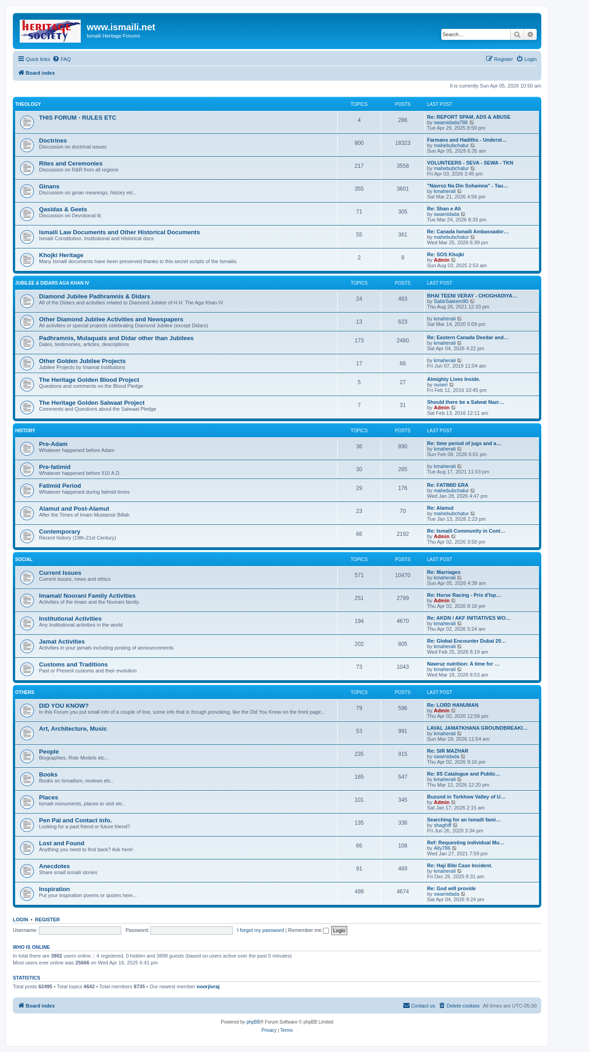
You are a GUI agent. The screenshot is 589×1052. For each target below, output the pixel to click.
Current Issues (60, 572)
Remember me (308, 930)
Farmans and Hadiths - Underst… (467, 140)
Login (20, 919)
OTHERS (24, 692)
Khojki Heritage (61, 255)
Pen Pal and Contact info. (75, 820)
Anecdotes (54, 866)
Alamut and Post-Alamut (74, 508)
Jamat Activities (62, 641)
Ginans (49, 186)
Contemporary (59, 531)
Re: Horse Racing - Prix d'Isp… (464, 595)
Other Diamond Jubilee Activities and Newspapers (111, 319)
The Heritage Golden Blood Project (89, 379)
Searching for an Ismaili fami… (464, 819)
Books (48, 774)
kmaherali (445, 191)
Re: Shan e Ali (444, 208)
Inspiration (54, 889)
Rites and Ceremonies (71, 163)
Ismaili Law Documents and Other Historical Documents (119, 232)
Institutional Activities (70, 618)
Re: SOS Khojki (445, 254)
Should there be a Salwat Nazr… (465, 402)
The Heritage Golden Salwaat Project (91, 402)
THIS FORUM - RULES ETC (78, 117)
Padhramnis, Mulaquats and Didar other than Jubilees (116, 338)
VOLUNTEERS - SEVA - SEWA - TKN (470, 162)
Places (48, 797)
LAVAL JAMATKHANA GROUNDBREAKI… (477, 728)
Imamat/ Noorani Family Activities (87, 595)
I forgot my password (260, 930)
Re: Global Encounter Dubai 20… (466, 641)
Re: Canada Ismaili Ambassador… (468, 231)
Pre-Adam (53, 444)
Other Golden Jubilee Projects (82, 361)
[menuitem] (61, 59)
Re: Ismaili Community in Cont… (466, 531)
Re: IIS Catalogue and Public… (463, 774)
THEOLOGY (28, 104)
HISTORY (25, 430)
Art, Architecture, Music (73, 728)
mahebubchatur (451, 145)
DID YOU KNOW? (64, 705)
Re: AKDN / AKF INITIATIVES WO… (469, 618)
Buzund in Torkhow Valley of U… (466, 796)
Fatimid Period (60, 485)
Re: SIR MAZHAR (447, 751)
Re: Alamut (440, 508)
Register (47, 919)
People (49, 751)
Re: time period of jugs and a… (464, 443)
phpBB (253, 1021)
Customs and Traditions (73, 664)
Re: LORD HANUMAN (452, 705)
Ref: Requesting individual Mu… (466, 842)
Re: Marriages (444, 572)
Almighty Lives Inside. (453, 379)
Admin (442, 260)
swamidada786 (451, 122)
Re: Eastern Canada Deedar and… (468, 337)
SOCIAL (24, 559)
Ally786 (442, 848)
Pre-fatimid (55, 466)
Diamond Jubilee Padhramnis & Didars (94, 296)
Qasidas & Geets (63, 209)
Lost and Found (61, 843)
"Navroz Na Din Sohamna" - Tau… (467, 185)
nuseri (441, 384)
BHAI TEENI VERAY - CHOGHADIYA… (472, 295)
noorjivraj (208, 986)
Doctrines (53, 140)
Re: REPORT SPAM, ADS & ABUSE (469, 117)
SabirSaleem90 (451, 301)
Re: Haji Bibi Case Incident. (459, 865)
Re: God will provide (451, 888)
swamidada (447, 214)
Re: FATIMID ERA (447, 485)
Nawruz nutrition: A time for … (463, 663)
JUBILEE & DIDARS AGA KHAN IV (52, 283)
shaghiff (442, 825)
